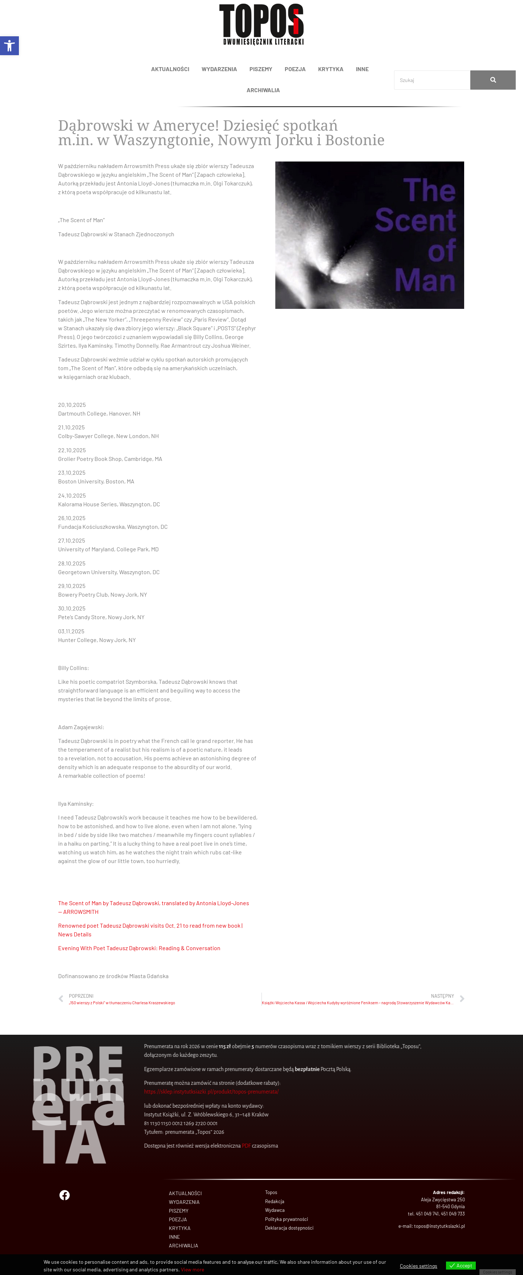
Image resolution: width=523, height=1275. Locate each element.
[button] (9, 45)
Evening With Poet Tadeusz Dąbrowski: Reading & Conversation (139, 947)
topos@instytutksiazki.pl (439, 1226)
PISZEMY (261, 68)
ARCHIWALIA (263, 89)
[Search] (432, 80)
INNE (362, 68)
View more (192, 1269)
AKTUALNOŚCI (170, 68)
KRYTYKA (331, 68)
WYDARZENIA (219, 68)
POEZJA (295, 68)
